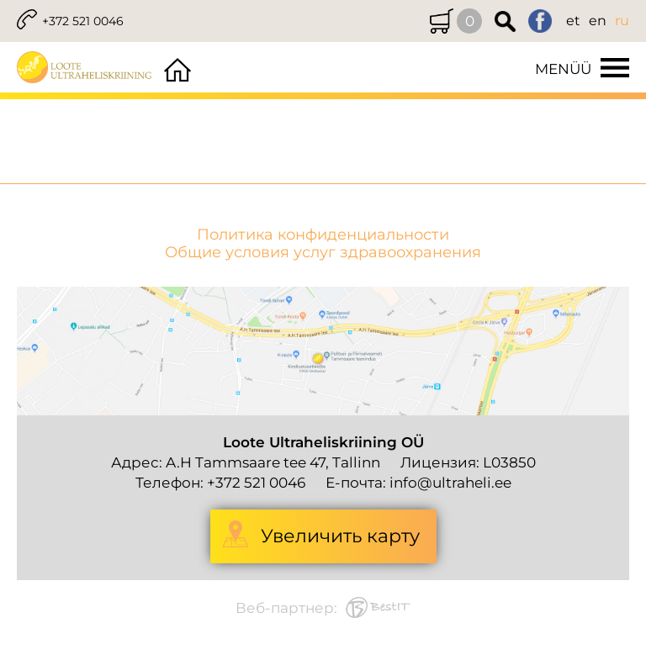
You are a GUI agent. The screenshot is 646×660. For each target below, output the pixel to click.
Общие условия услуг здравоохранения (323, 252)
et (573, 21)
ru (622, 21)
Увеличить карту (340, 536)
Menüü (563, 69)
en (597, 21)
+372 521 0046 (83, 21)
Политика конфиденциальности (323, 235)
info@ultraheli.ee (450, 482)
